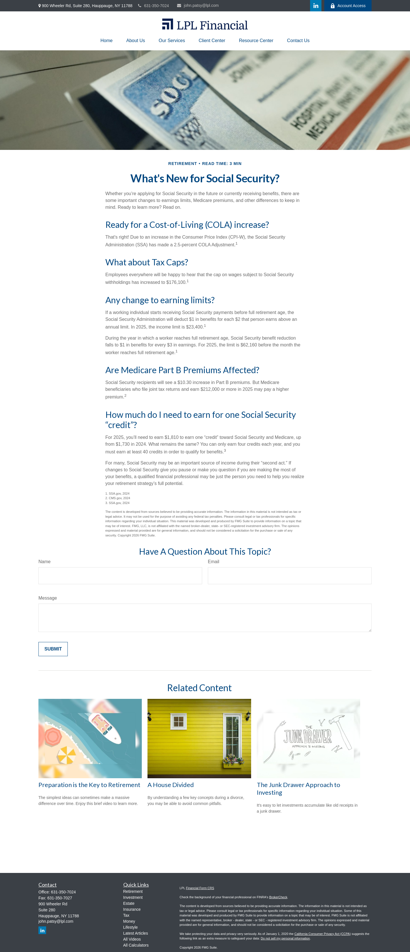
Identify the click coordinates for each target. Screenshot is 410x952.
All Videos (132, 939)
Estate (129, 903)
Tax (126, 915)
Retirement (133, 891)
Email (213, 561)
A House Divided (170, 784)
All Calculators (136, 945)
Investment (133, 897)
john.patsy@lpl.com (198, 5)
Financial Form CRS (200, 888)
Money (129, 921)
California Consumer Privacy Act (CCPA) (322, 934)
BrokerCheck (278, 897)
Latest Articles (135, 933)
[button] (107, 40)
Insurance (132, 909)
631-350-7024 (153, 5)
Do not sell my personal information (285, 938)
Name (44, 561)
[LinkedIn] (315, 5)
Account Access (348, 5)
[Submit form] (53, 649)
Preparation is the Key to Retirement (89, 784)
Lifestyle (130, 927)
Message (47, 598)
